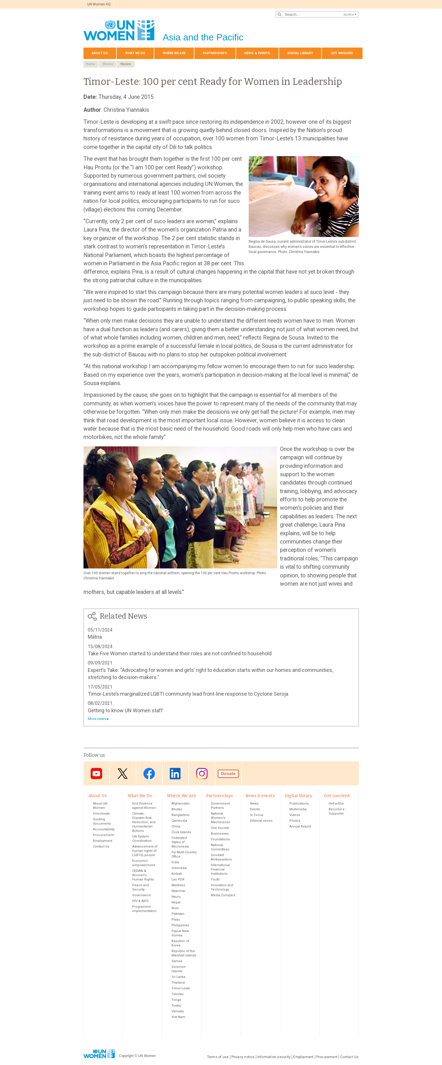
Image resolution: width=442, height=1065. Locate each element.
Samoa (177, 961)
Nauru (176, 897)
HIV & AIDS (140, 901)
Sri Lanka (178, 977)
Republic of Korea (180, 943)
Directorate (101, 813)
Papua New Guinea (180, 933)
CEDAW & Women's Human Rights (143, 875)
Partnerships (215, 53)
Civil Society (220, 828)
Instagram (202, 773)
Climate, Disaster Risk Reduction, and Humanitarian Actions (143, 822)
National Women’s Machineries (220, 818)
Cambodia (179, 821)
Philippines (180, 925)
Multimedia (298, 809)
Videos (294, 815)
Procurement (103, 835)
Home (90, 64)
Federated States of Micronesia (180, 842)
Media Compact (223, 895)
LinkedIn (175, 773)
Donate (228, 773)
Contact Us (101, 846)
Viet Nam (178, 1017)
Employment (102, 841)
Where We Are (174, 53)
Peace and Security (140, 887)
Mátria (95, 637)
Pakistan (178, 914)
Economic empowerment (143, 863)
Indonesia (179, 868)
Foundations (220, 839)
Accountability (103, 829)
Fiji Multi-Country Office (184, 854)
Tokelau (178, 994)
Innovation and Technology (222, 887)
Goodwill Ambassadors (221, 857)
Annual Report (300, 826)
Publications (299, 803)
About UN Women (100, 806)
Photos (294, 821)
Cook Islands (181, 832)
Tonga (176, 1000)
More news (97, 719)
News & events (257, 53)
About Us (100, 53)
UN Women (147, 1056)
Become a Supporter (336, 811)
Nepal (176, 902)
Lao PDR (178, 879)
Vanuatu (178, 1011)
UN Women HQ (99, 4)
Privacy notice (243, 1057)
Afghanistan (181, 803)
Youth (215, 879)
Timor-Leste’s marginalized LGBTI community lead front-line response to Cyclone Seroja (188, 694)
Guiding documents (102, 821)
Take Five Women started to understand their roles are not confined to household (180, 653)
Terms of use (218, 1057)
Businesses (220, 833)
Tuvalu (176, 1005)
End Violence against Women (144, 806)
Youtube (96, 773)
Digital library (300, 53)
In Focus (256, 815)
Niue (175, 908)
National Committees (220, 847)
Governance (141, 895)
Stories (107, 64)
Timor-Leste (181, 988)
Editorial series (261, 821)
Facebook (149, 773)
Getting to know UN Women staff (125, 710)
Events (255, 809)
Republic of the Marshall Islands (184, 953)
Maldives (178, 885)
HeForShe (336, 803)
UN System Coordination (142, 839)
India (175, 862)
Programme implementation (144, 909)
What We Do (135, 53)
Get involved (342, 53)
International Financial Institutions (220, 869)
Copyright (126, 1056)
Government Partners (220, 806)
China (176, 826)
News (254, 803)
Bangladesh (181, 815)
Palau (176, 919)
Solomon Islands (179, 969)
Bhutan (177, 809)
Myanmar (179, 891)
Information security (274, 1057)
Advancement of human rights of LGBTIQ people (144, 851)
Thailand (178, 982)
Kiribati (177, 874)
